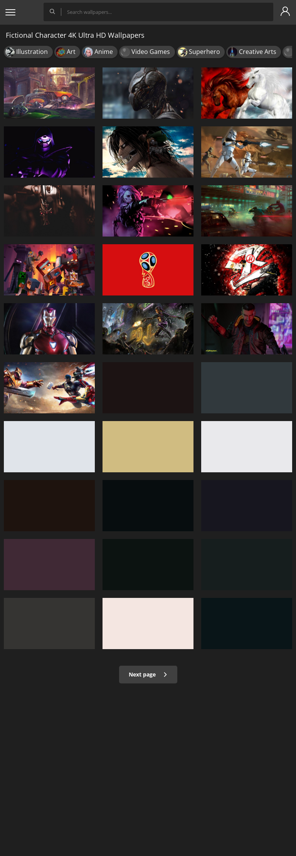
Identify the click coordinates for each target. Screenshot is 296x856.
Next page (148, 674)
